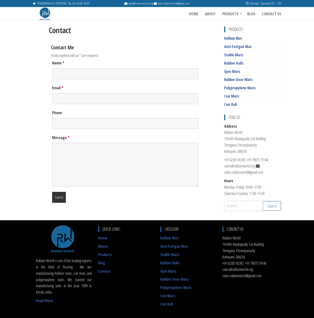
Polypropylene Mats (240, 87)
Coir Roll (230, 104)
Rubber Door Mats (238, 79)
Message (60, 137)
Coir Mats (231, 96)
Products (230, 13)
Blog (251, 13)
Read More (44, 300)
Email (57, 88)
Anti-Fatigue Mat (238, 46)
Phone (57, 112)
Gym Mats (232, 71)
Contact (104, 271)
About (210, 13)
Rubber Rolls (234, 63)
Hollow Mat (233, 38)
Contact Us (271, 13)
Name (58, 63)
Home (193, 13)
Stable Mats (233, 54)
